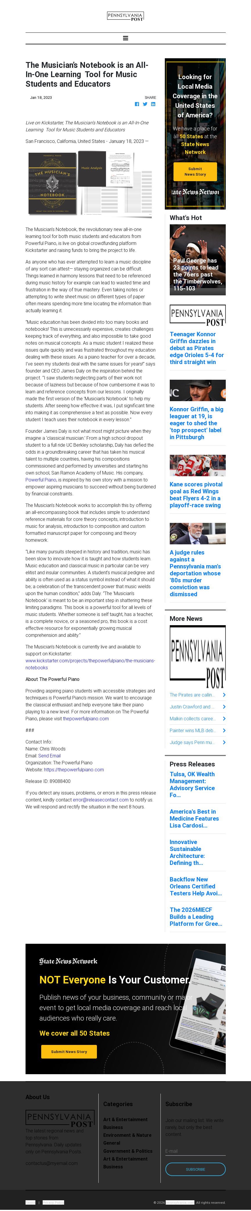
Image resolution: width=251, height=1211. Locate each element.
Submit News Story (195, 171)
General (111, 1143)
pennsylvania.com (180, 1202)
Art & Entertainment (125, 1119)
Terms (30, 1202)
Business (113, 1127)
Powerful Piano (41, 480)
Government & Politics (128, 1151)
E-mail (171, 1151)
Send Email (49, 756)
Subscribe (195, 1169)
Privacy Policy (53, 1202)
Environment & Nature (127, 1135)
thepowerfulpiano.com (86, 718)
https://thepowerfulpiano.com (74, 769)
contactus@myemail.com (52, 1163)
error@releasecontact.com (101, 800)
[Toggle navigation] (126, 38)
